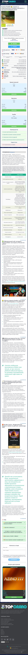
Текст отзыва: (6, 550)
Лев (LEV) (2, 632)
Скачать (14, 46)
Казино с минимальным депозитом (7, 620)
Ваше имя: (5, 547)
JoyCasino (2, 634)
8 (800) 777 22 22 (18, 646)
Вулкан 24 (2, 633)
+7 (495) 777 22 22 (12, 646)
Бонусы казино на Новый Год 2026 (7, 625)
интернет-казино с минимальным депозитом (15, 281)
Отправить (14, 560)
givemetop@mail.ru (15, 648)
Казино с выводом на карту (6, 619)
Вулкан (2, 631)
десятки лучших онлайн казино (15, 452)
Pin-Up (2, 630)
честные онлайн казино (13, 303)
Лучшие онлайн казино (5, 621)
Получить (14, 94)
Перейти (14, 43)
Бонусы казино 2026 (4, 622)
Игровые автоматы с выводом (6, 623)
